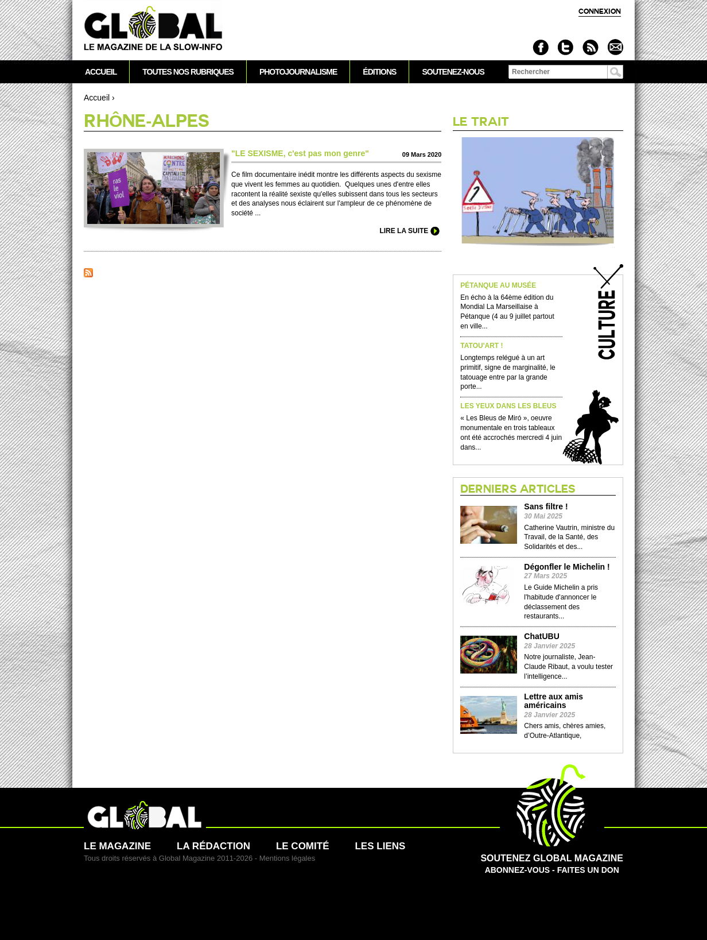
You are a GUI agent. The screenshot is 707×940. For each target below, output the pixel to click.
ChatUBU (541, 636)
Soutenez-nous (453, 71)
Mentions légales (287, 858)
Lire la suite (403, 231)
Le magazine (117, 846)
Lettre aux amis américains (553, 701)
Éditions (379, 71)
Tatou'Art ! (481, 346)
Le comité (302, 846)
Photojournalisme (298, 71)
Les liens (380, 846)
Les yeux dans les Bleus (508, 406)
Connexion (599, 11)
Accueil (97, 97)
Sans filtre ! (546, 506)
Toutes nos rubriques (188, 71)
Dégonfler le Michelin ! (566, 567)
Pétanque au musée (498, 285)
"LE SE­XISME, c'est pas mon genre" (300, 153)
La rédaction (213, 846)
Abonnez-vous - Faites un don (551, 858)
